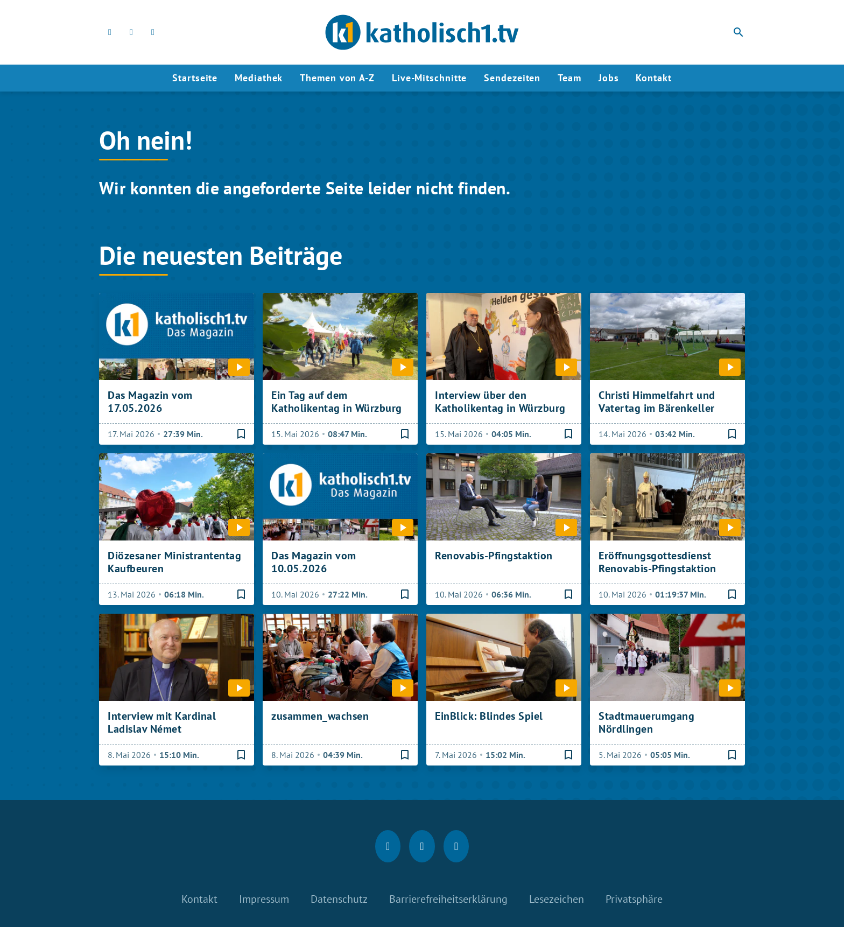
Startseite (194, 78)
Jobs (609, 78)
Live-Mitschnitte (429, 78)
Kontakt (653, 78)
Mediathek (259, 78)
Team (569, 78)
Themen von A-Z (337, 78)
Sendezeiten (512, 78)
